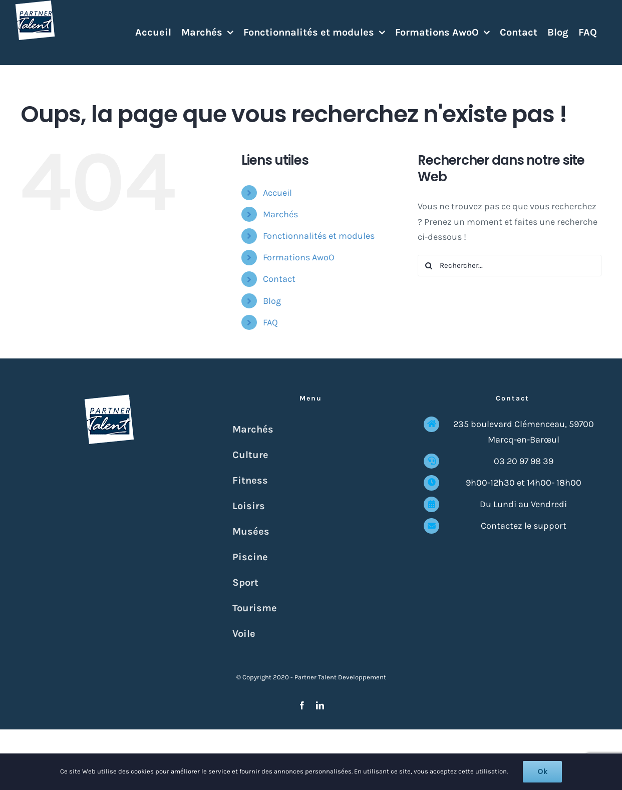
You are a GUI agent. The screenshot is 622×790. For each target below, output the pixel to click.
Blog (272, 300)
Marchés (280, 214)
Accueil (277, 192)
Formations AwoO (299, 257)
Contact (279, 278)
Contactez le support (523, 525)
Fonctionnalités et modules (319, 235)
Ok (542, 771)
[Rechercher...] (509, 265)
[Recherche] (428, 265)
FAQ (270, 322)
